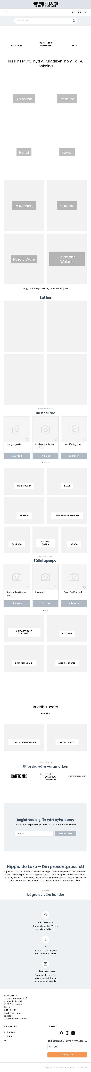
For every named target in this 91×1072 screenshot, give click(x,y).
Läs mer (17, 455)
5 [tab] (50, 894)
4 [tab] (49, 463)
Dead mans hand (24, 663)
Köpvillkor (8, 1036)
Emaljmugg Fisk (14, 444)
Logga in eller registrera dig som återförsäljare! (45, 288)
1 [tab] (43, 463)
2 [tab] (45, 463)
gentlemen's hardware (67, 515)
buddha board (45, 542)
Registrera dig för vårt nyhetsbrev (67, 1041)
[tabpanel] (17, 437)
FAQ (5, 1040)
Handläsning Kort (72, 444)
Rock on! (67, 633)
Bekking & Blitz (67, 742)
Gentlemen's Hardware (45, 44)
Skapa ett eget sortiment (24, 632)
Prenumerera (65, 833)
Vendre (84, 1067)
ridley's (24, 515)
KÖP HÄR (45, 713)
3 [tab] (47, 463)
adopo (74, 544)
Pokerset (39, 592)
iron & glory (24, 486)
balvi (67, 486)
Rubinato (17, 544)
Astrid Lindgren (67, 663)
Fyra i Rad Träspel (73, 592)
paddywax (16, 45)
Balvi (74, 45)
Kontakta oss (9, 1032)
